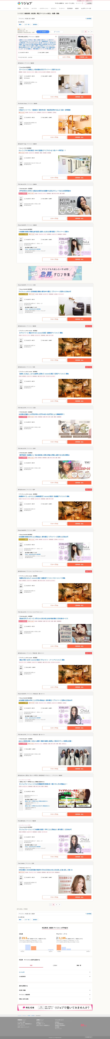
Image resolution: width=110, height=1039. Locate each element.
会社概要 (57, 1027)
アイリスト (26, 8)
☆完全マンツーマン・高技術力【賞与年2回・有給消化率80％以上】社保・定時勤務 (44, 110)
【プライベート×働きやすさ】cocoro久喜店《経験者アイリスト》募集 (41, 333)
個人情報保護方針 (59, 1023)
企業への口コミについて (23, 1027)
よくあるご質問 (21, 1022)
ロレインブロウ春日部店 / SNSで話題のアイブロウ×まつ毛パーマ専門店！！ (42, 150)
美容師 (19, 8)
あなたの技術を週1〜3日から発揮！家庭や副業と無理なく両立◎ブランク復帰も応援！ (45, 741)
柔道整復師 (70, 8)
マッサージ (61, 8)
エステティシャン (44, 8)
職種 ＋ (20, 24)
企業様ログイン (89, 0)
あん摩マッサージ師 (86, 8)
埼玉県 (29, 1015)
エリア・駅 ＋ (27, 24)
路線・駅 (79, 965)
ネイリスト (34, 8)
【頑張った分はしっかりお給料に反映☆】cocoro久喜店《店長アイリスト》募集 (44, 374)
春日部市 (33, 1015)
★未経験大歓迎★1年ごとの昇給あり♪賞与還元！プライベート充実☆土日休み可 (43, 537)
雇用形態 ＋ (35, 24)
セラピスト (53, 8)
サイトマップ (58, 1028)
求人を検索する (59, 3)
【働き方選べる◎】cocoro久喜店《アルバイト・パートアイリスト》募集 (41, 660)
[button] (55, 77)
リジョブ (19, 1015)
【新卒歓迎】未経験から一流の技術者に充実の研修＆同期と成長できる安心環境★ (44, 455)
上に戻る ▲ (88, 1037)
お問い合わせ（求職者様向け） (25, 1023)
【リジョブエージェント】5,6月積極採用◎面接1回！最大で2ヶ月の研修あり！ (43, 784)
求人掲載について (80, 0)
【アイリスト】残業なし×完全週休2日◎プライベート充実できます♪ (40, 69)
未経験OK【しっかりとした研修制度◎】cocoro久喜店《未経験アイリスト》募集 (44, 496)
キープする (66, 57)
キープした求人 (70, 3)
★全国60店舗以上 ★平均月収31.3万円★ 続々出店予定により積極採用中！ (42, 414)
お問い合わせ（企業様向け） (43, 1025)
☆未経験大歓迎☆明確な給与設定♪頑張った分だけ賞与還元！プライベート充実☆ (44, 231)
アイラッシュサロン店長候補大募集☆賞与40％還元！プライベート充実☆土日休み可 (45, 291)
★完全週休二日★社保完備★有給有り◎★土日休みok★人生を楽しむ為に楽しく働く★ (45, 870)
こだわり (55, 965)
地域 (31, 965)
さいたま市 (21, 972)
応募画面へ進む (83, 57)
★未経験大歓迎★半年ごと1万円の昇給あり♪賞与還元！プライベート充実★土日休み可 (45, 700)
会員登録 (89, 3)
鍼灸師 (77, 8)
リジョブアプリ (21, 1025)
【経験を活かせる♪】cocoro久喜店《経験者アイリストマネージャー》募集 (42, 578)
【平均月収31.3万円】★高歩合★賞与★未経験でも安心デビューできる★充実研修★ (45, 191)
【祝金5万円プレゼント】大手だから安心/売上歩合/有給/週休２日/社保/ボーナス (43, 618)
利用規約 (57, 1022)
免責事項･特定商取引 (60, 1025)
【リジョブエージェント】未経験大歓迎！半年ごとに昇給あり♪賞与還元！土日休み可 (45, 829)
